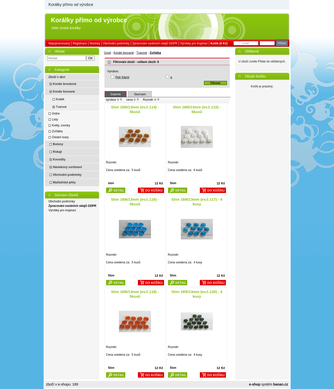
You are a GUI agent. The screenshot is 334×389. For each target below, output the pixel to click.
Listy (55, 119)
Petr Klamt (122, 77)
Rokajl (57, 152)
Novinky (95, 43)
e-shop (254, 384)
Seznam (140, 94)
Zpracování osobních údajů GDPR (154, 43)
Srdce (56, 113)
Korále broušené (64, 84)
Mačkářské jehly (64, 182)
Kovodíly (59, 159)
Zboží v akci (57, 77)
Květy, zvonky (61, 125)
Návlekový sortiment (67, 167)
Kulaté (60, 99)
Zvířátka (57, 131)
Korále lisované (64, 91)
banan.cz (280, 384)
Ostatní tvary (60, 137)
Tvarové (61, 107)
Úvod (107, 53)
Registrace (80, 43)
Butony (58, 144)
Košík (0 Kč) (218, 43)
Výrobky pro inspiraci (194, 43)
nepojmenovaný (59, 43)
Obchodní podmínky (116, 43)
